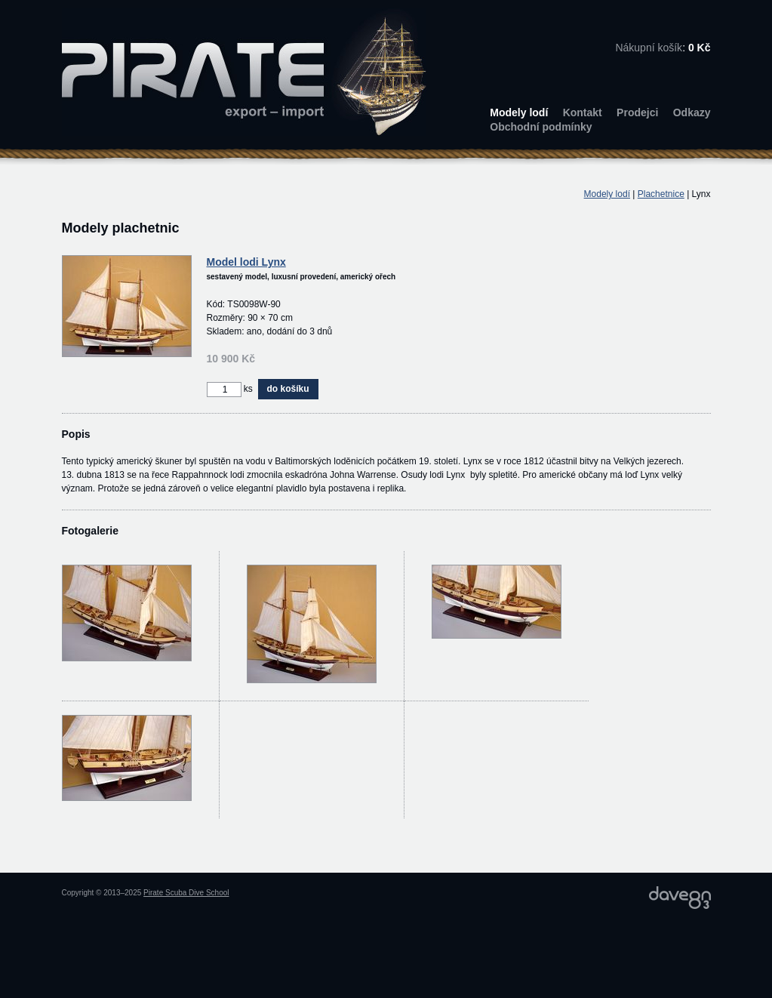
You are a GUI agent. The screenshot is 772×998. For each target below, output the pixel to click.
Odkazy (692, 112)
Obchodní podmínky (541, 127)
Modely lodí (519, 112)
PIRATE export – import (244, 72)
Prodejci (637, 112)
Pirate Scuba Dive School (186, 893)
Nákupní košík (648, 48)
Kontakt (582, 112)
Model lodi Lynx (246, 262)
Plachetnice (661, 194)
